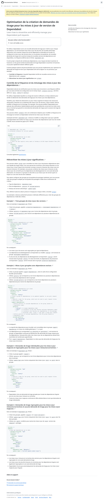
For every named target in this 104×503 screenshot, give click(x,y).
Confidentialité (26, 497)
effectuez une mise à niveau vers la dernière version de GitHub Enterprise (69, 13)
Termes (19, 497)
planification (22, 154)
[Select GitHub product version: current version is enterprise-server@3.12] (30, 2)
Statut (32, 497)
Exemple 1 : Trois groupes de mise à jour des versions (27, 201)
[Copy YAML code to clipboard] (58, 126)
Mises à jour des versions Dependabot (29, 6)
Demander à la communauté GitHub (16, 483)
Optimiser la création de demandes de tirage (51, 6)
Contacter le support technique (15, 485)
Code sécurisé (7, 6)
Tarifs (36, 497)
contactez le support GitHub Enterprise (29, 14)
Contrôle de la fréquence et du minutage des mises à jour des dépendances (34, 84)
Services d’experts (43, 497)
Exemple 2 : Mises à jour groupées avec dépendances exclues (30, 266)
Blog (50, 497)
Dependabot (15, 6)
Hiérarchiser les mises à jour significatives (26, 159)
